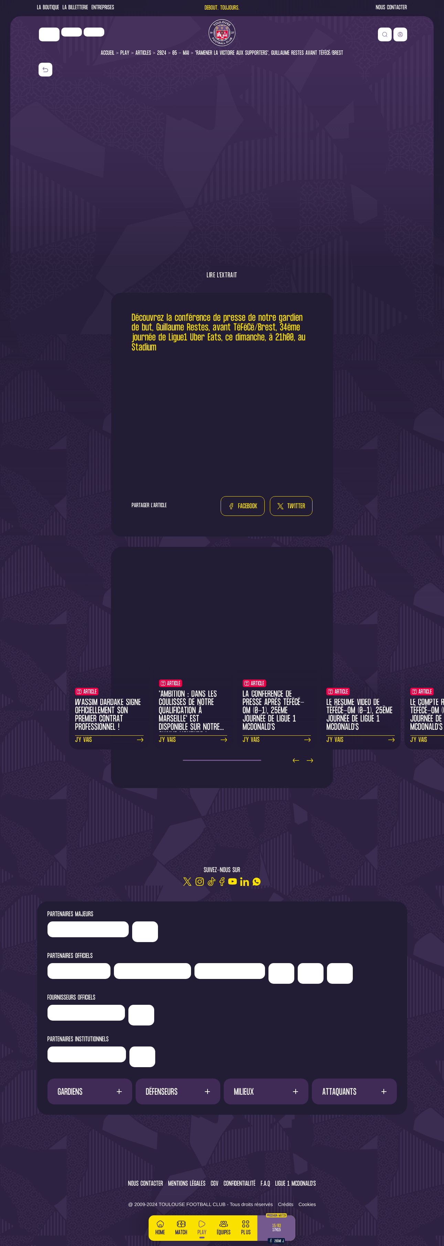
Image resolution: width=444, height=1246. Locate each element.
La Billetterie (75, 8)
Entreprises (103, 8)
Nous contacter (391, 8)
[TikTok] (211, 881)
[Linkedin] (244, 881)
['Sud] (281, 973)
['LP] (71, 32)
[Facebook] (222, 881)
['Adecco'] (311, 973)
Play (124, 53)
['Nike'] (49, 34)
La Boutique (48, 8)
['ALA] (340, 973)
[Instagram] (199, 881)
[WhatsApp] (256, 881)
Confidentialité (240, 1184)
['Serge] (229, 971)
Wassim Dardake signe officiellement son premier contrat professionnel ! (108, 715)
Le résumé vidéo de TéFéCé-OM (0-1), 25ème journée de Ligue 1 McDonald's (359, 715)
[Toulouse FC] (222, 33)
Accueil (108, 53)
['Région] (86, 1054)
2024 (162, 53)
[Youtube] (232, 881)
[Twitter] (187, 881)
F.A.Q (265, 1184)
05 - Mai (180, 53)
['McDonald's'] (141, 1015)
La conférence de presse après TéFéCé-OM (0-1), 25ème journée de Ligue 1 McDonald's (273, 711)
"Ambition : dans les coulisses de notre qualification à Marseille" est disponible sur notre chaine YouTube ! (189, 715)
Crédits (285, 1204)
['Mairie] (142, 1056)
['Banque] (86, 1013)
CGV (215, 1184)
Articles (143, 53)
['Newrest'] (94, 32)
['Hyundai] (152, 971)
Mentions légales (186, 1184)
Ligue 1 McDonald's (295, 1184)
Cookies (307, 1204)
